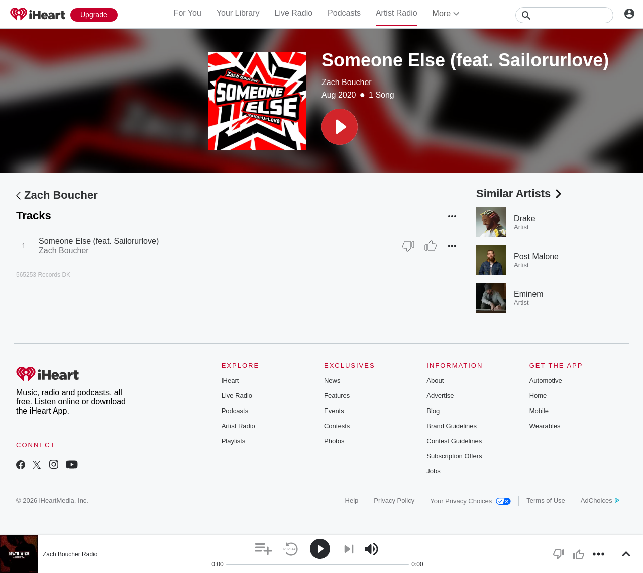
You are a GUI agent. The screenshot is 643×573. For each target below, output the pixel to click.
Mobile (539, 411)
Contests (337, 426)
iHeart (230, 380)
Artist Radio (396, 13)
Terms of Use (545, 500)
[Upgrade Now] (94, 15)
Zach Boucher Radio (70, 554)
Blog (433, 411)
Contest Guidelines (454, 441)
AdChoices (600, 500)
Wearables (545, 426)
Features (337, 395)
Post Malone (536, 256)
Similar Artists (520, 193)
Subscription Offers (454, 456)
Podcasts (344, 13)
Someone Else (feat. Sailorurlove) (99, 241)
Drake (524, 218)
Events (334, 411)
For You (187, 13)
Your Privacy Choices (470, 501)
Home (538, 395)
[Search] (564, 15)
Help (352, 500)
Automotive (545, 380)
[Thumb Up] (430, 246)
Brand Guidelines (451, 426)
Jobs (433, 471)
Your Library (238, 13)
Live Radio (293, 13)
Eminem (529, 294)
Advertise (440, 395)
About (435, 380)
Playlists (234, 441)
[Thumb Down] (408, 246)
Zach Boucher (347, 82)
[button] (340, 127)
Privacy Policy (394, 500)
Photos (334, 441)
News (332, 380)
